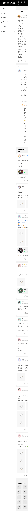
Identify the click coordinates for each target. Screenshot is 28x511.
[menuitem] (8, 9)
